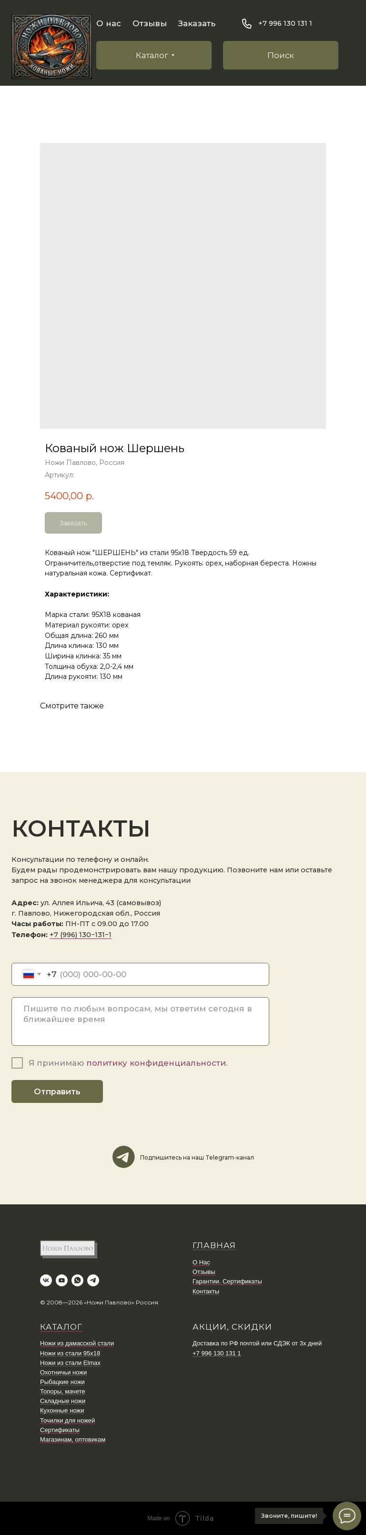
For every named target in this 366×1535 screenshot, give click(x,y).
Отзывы (149, 23)
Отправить (57, 1091)
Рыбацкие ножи (62, 1381)
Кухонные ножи (62, 1410)
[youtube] (62, 1280)
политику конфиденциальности (156, 1063)
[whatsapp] (77, 1280)
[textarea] (140, 1021)
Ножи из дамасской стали (77, 1343)
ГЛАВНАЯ (214, 1245)
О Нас (201, 1262)
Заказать (196, 23)
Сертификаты (60, 1430)
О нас (108, 23)
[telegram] (93, 1280)
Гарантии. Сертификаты (227, 1281)
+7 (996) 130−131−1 (81, 934)
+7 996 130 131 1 (217, 1353)
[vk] (46, 1280)
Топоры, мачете (62, 1391)
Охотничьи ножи (63, 1372)
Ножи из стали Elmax (70, 1362)
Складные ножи (62, 1400)
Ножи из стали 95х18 (70, 1353)
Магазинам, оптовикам (72, 1439)
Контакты (206, 1291)
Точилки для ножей (67, 1420)
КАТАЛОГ (61, 1327)
